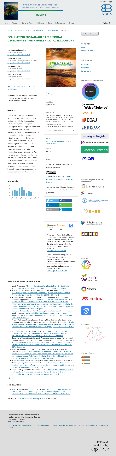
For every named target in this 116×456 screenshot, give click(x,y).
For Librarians (86, 71)
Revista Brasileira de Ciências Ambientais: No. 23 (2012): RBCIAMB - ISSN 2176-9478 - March (41, 294)
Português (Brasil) (88, 50)
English (84, 47)
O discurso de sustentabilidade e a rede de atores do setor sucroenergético (42, 371)
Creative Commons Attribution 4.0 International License (59, 179)
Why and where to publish (36, 286)
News (50, 23)
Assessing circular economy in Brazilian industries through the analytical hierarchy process (43, 323)
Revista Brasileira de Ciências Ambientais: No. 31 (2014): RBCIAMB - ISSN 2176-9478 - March (39, 373)
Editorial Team (27, 23)
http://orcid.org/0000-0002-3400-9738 (18, 71)
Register (102, 2)
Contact (71, 23)
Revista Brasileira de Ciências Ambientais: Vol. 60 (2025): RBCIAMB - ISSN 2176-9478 (41, 392)
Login (110, 2)
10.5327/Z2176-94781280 (56, 251)
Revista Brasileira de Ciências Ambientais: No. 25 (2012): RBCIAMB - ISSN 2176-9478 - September (39, 334)
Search (106, 23)
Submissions (60, 23)
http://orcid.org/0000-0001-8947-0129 (18, 79)
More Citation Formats (55, 131)
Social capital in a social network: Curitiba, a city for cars (47, 313)
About (14, 23)
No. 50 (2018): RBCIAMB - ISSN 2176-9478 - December (41, 30)
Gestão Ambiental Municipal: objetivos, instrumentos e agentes (42, 291)
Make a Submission (90, 34)
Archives (17, 30)
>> (12, 378)
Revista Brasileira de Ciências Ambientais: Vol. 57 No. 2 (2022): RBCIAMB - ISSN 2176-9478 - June (43, 326)
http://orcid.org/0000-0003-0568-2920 (18, 63)
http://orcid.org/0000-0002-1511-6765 (18, 55)
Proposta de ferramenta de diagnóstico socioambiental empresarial (39, 332)
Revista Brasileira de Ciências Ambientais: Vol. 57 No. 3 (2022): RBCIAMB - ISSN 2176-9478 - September (41, 287)
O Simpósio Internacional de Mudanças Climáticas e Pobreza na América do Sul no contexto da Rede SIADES (43, 341)
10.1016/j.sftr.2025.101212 (57, 271)
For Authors (85, 68)
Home (6, 23)
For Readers (85, 64)
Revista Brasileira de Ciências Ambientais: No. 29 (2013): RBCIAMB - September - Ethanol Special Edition (41, 357)
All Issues (40, 23)
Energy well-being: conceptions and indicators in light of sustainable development (42, 390)
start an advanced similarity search (31, 398)
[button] (52, 200)
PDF (50, 94)
